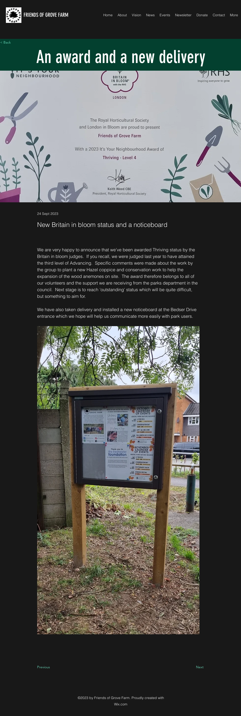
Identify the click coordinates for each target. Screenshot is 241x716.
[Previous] (53, 667)
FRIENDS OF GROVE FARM (46, 15)
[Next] (191, 667)
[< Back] (16, 42)
